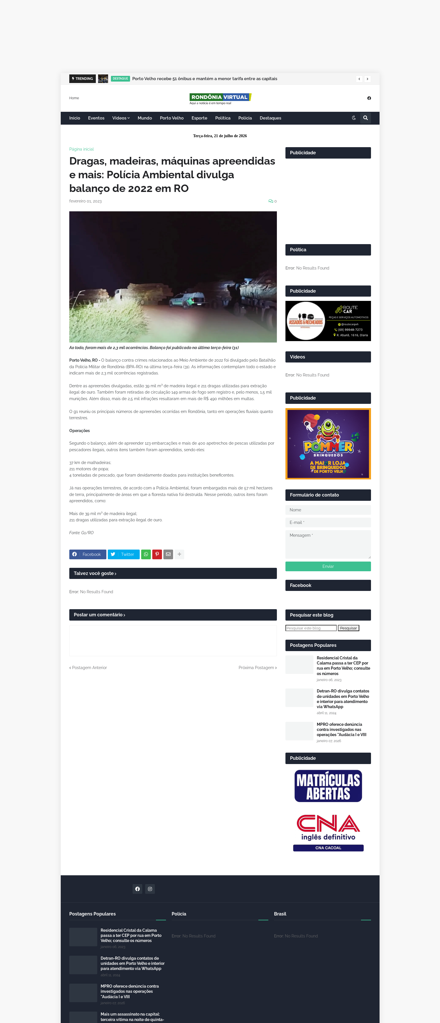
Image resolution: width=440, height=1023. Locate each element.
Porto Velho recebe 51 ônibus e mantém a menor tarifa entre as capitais (204, 78)
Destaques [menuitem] (270, 118)
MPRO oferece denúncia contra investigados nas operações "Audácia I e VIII (341, 729)
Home (74, 98)
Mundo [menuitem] (145, 118)
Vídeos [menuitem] (119, 118)
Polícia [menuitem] (245, 118)
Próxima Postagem (256, 667)
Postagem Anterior (89, 667)
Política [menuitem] (222, 118)
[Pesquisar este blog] (311, 628)
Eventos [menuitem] (96, 118)
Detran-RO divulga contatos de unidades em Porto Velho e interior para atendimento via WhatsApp (343, 699)
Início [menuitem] (74, 118)
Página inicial (81, 149)
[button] (359, 79)
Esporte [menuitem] (199, 118)
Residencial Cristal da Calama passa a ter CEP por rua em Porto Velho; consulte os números (343, 666)
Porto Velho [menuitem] (172, 118)
